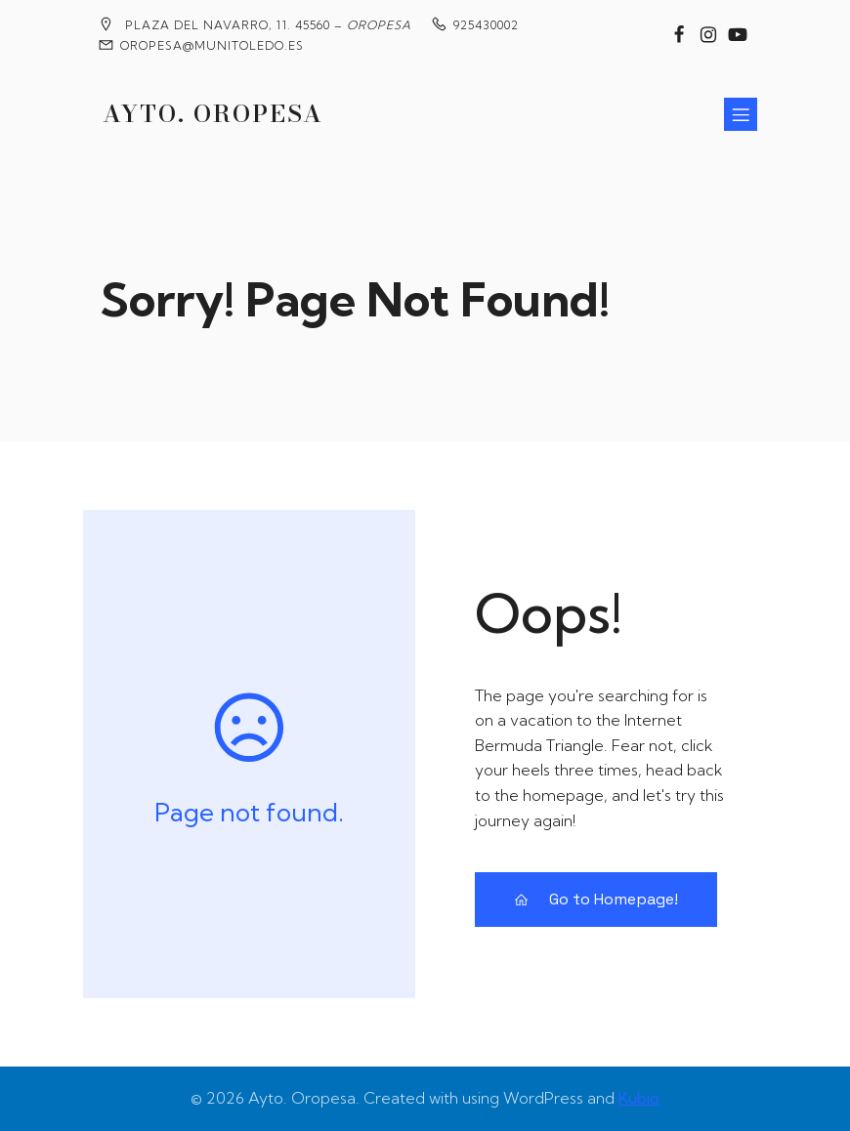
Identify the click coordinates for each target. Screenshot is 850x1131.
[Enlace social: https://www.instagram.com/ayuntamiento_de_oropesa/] (708, 35)
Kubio (638, 1098)
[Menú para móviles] (740, 114)
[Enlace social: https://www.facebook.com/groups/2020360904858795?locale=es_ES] (679, 35)
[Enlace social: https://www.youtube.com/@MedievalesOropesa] (737, 35)
